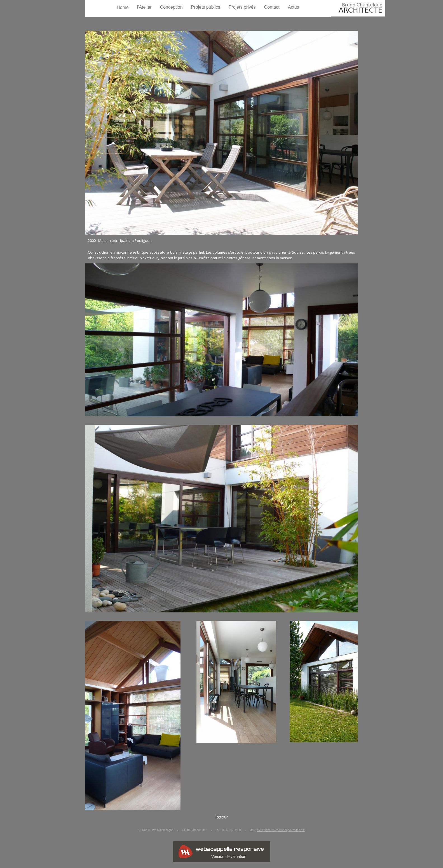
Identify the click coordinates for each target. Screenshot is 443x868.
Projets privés (242, 7)
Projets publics (205, 7)
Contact (272, 7)
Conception (171, 7)
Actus (293, 7)
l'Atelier (144, 7)
